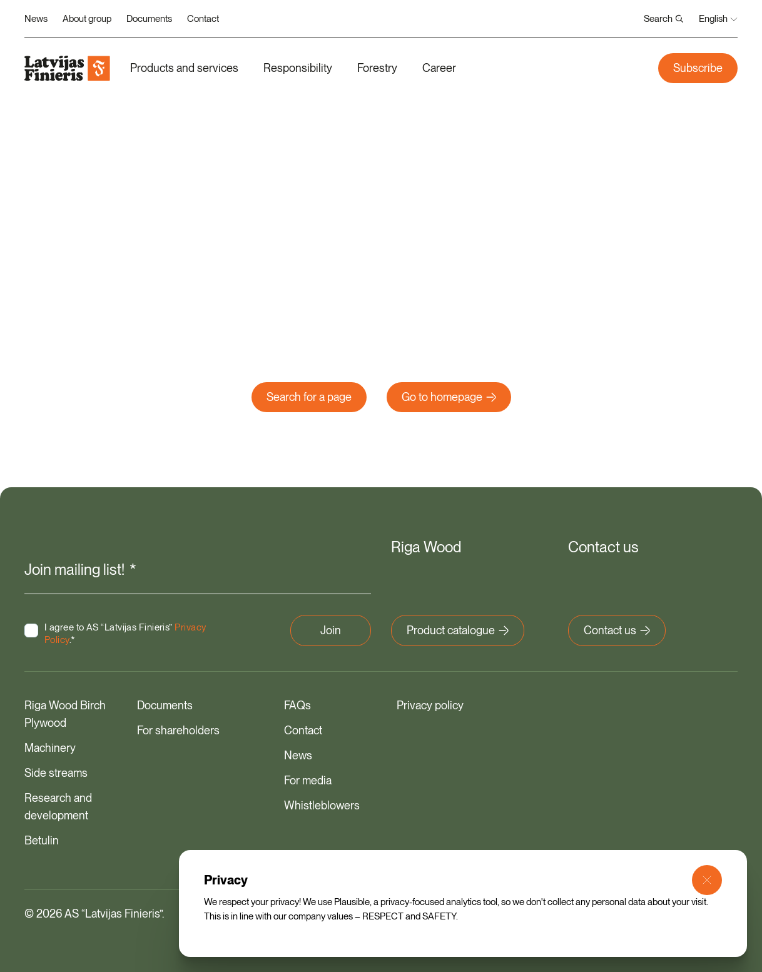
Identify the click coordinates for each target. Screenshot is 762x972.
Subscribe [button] (698, 67)
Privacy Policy (73, 639)
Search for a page (309, 396)
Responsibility (297, 67)
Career (439, 67)
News (36, 18)
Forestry (377, 67)
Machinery (50, 747)
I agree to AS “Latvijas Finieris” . (108, 633)
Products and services (184, 67)
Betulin (41, 839)
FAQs (297, 704)
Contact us (617, 629)
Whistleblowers (322, 804)
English (718, 19)
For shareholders (178, 729)
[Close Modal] (707, 880)
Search (664, 18)
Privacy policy (430, 704)
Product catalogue (458, 629)
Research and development (58, 806)
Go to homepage (449, 396)
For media (308, 779)
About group (87, 18)
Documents (149, 18)
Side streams (56, 772)
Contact (203, 18)
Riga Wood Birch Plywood (65, 713)
